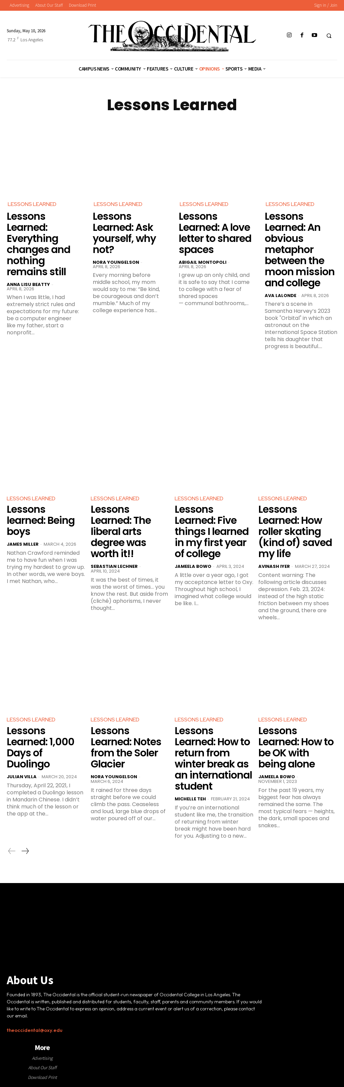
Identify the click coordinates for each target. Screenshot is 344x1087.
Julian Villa (22, 777)
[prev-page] (12, 851)
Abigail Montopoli (202, 262)
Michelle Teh (190, 799)
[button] (328, 35)
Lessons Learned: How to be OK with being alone (296, 747)
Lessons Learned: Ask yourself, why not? (124, 233)
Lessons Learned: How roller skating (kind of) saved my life (295, 531)
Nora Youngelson (116, 262)
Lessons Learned (32, 204)
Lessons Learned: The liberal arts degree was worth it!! (121, 531)
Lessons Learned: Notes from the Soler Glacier (126, 747)
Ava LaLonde (280, 295)
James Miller (23, 544)
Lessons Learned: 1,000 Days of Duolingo (40, 747)
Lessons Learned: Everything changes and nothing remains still (38, 244)
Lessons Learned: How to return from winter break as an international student (213, 758)
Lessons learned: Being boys (41, 520)
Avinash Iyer (274, 566)
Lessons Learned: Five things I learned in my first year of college (212, 531)
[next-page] (24, 851)
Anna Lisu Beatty (28, 284)
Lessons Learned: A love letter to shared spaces (215, 233)
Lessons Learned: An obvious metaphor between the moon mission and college (300, 249)
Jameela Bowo (193, 566)
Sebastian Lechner (114, 566)
